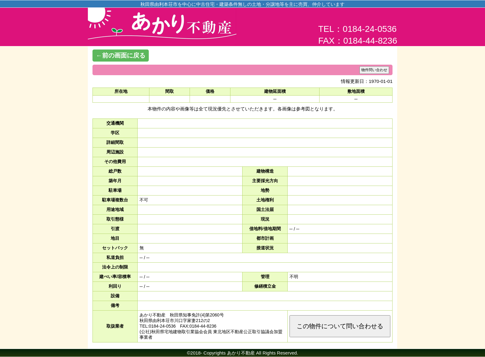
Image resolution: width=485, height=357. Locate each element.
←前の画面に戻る (120, 55)
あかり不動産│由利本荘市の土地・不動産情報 (162, 28)
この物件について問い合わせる (340, 326)
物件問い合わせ (374, 70)
